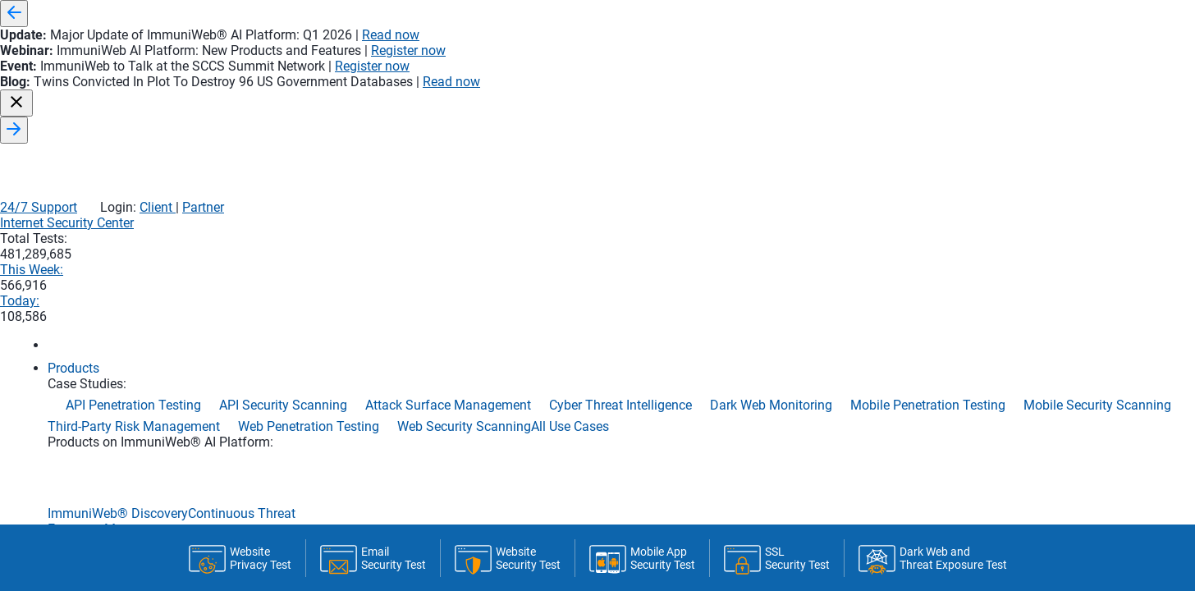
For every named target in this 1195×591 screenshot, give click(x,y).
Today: (951, 74)
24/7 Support (822, 39)
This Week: (852, 74)
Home (215, 471)
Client (939, 39)
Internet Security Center (638, 74)
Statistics (425, 464)
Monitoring (307, 471)
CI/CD (502, 471)
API (563, 471)
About (751, 471)
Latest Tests (652, 471)
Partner (987, 39)
